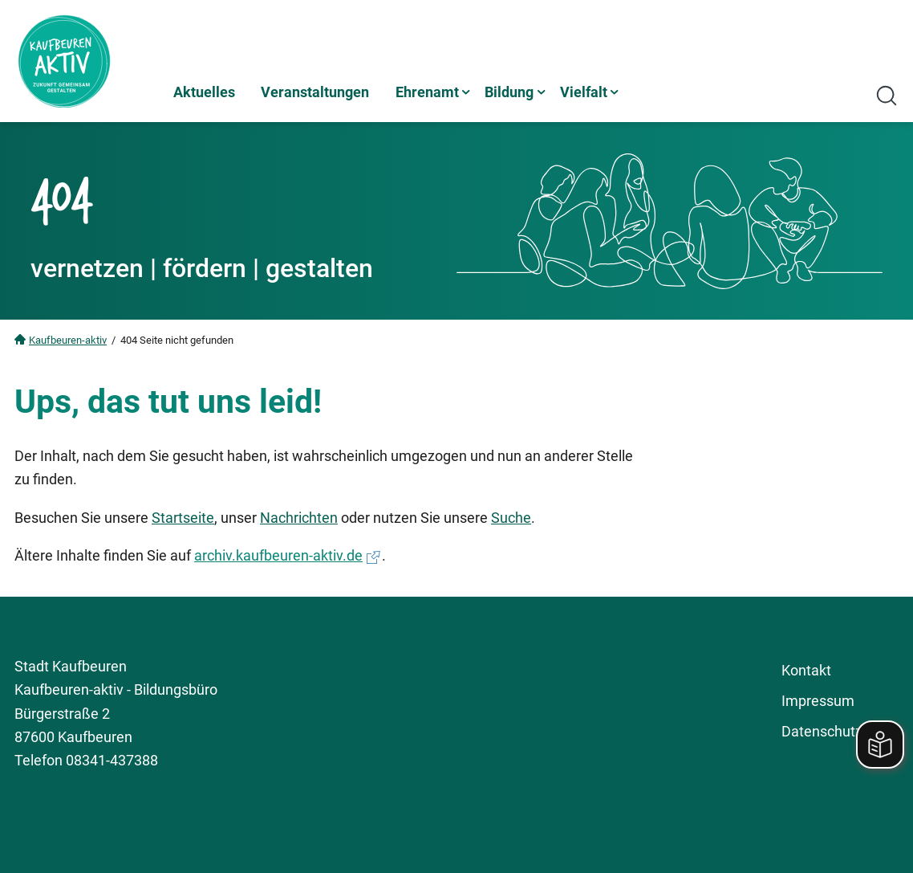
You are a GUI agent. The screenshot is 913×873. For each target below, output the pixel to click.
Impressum (817, 700)
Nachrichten (299, 517)
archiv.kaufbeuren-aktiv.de (278, 555)
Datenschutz (821, 731)
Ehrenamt (427, 92)
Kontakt (806, 670)
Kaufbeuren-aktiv (68, 340)
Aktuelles (204, 92)
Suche (511, 517)
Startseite (183, 517)
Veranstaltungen (315, 92)
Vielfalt (583, 92)
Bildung (509, 92)
